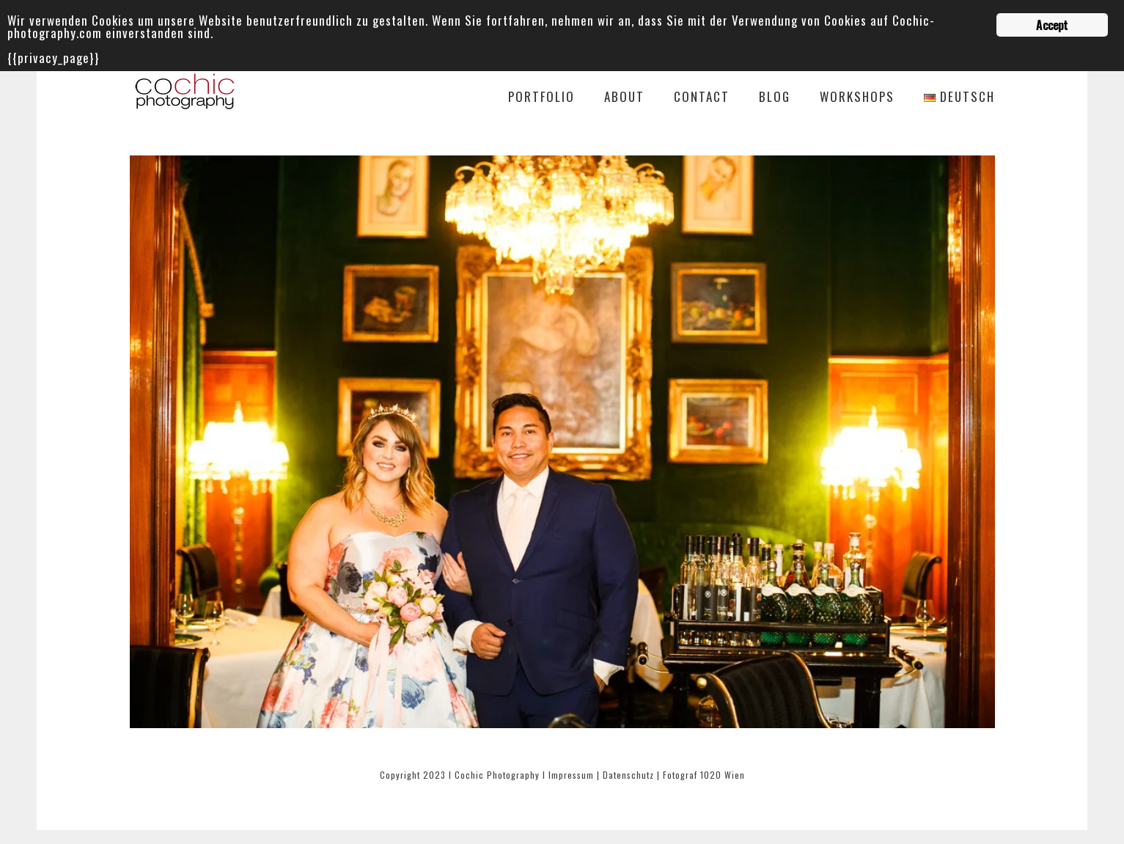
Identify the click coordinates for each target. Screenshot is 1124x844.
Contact (702, 98)
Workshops (857, 98)
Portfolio (541, 98)
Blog (774, 98)
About (624, 98)
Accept (1052, 25)
